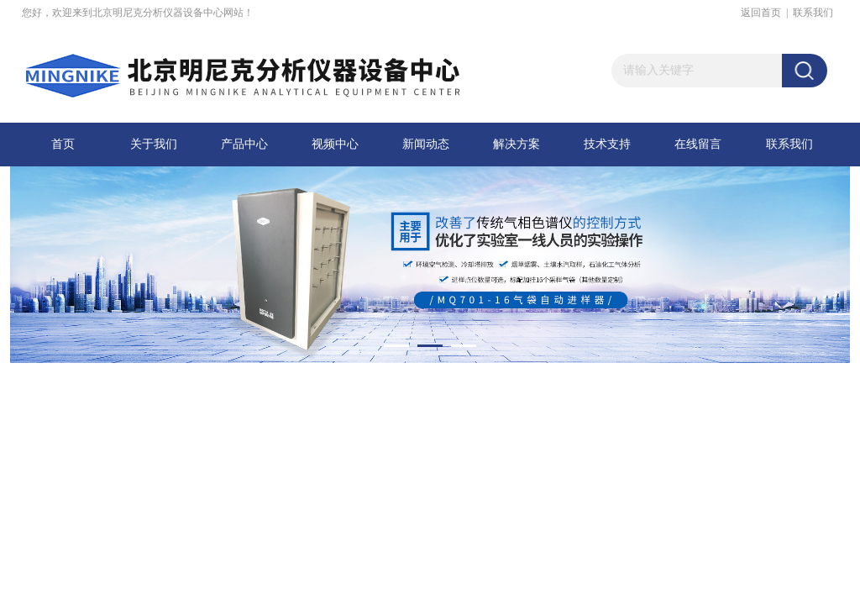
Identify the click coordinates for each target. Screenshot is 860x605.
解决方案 (516, 144)
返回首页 (761, 12)
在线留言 (697, 144)
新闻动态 (425, 144)
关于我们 (153, 144)
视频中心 (335, 144)
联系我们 (813, 12)
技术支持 (607, 144)
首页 (63, 144)
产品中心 (244, 144)
